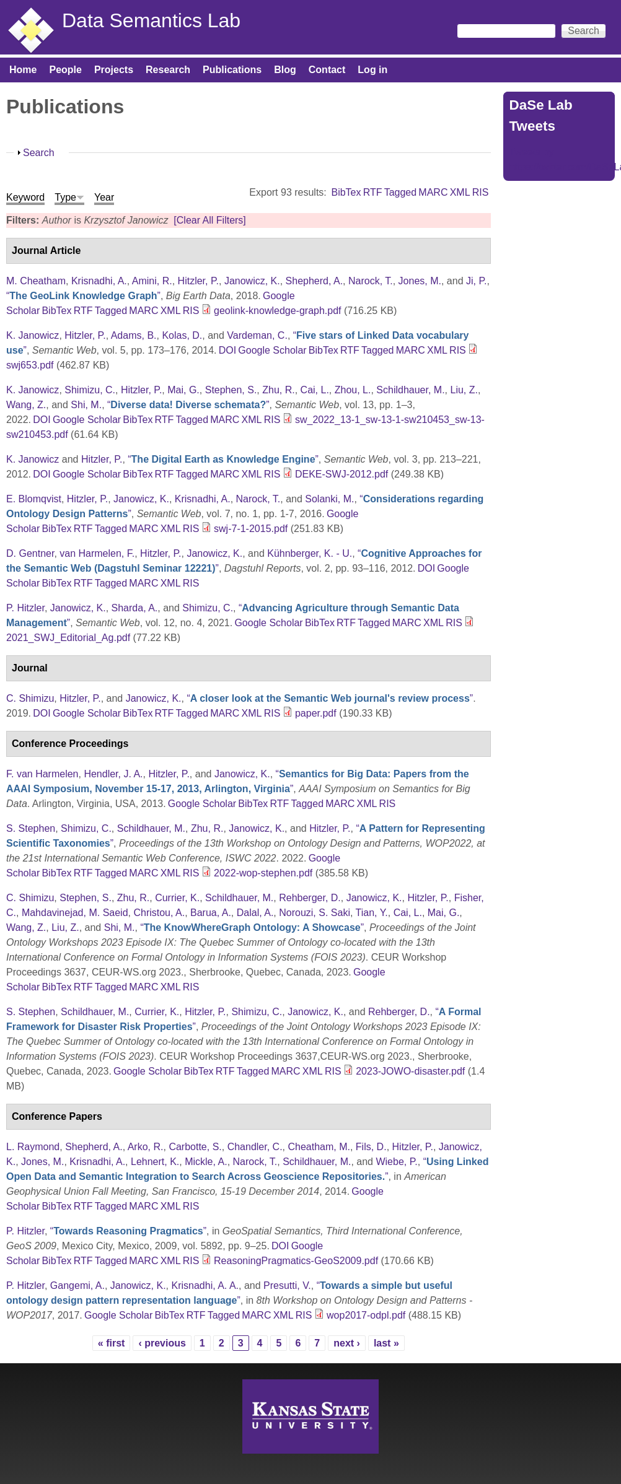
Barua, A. (210, 912)
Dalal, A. (255, 912)
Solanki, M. (329, 499)
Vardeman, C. (257, 335)
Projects (113, 69)
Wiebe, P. (396, 1161)
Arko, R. (146, 1146)
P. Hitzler (25, 608)
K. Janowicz (32, 335)
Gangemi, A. (77, 1285)
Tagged (400, 192)
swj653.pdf (30, 365)
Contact (327, 69)
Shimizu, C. (89, 390)
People (65, 69)
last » (386, 1343)
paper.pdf (316, 713)
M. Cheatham (36, 281)
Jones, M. (420, 281)
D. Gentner (30, 553)
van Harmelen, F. (96, 553)
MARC (432, 192)
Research (168, 69)
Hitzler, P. (198, 281)
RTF (372, 192)
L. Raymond (32, 1146)
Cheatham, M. (319, 1146)
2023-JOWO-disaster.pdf (410, 1071)
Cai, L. (315, 390)
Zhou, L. (353, 390)
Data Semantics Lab (151, 20)
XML (460, 192)
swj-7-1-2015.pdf (251, 528)
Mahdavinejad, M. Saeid (75, 912)
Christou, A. (159, 912)
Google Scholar (272, 350)
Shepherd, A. (314, 281)
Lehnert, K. (155, 1161)
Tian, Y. (372, 912)
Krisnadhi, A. (99, 281)
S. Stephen (30, 828)
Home (23, 69)
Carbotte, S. (195, 1146)
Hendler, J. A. (113, 774)
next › (346, 1343)
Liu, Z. (463, 390)
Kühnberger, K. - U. (309, 553)
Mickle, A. (206, 1161)
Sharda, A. (135, 608)
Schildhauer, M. (410, 390)
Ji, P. (476, 281)
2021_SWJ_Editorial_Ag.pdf (68, 637)
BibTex (346, 192)
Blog (285, 69)
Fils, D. (371, 1146)
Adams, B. (134, 335)
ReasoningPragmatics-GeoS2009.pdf (296, 1260)
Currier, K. (177, 898)
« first (111, 1343)
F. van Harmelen (42, 774)
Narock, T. (370, 281)
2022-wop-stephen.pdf (263, 873)
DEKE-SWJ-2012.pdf (341, 474)
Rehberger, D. (310, 898)
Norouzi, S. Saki (314, 912)
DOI (227, 350)
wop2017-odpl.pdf (366, 1315)
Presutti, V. (287, 1285)
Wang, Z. (26, 404)
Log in (372, 69)
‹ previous (161, 1343)
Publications (232, 69)
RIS (480, 192)
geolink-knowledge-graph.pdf (277, 310)
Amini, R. (152, 281)
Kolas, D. (182, 335)
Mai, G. (183, 390)
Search (39, 152)
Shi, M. (86, 404)
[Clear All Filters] (209, 220)
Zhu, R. (278, 390)
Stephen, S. (231, 390)
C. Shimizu (30, 698)
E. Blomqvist (33, 499)
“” (83, 295)
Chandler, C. (255, 1146)
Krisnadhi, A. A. (205, 1285)
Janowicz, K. (252, 281)
